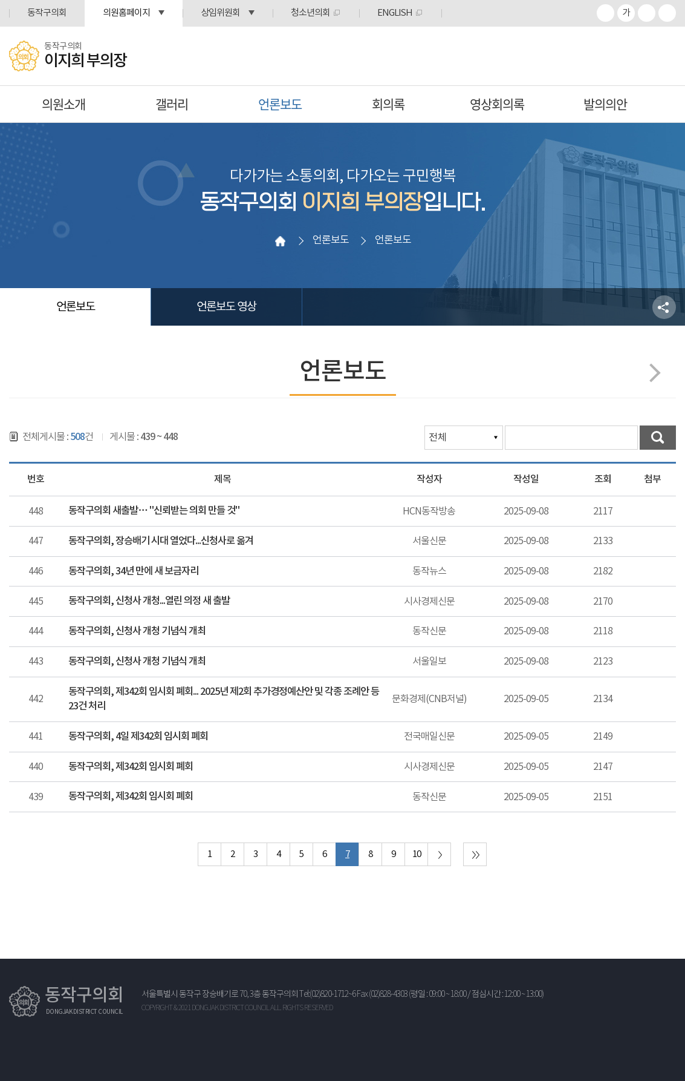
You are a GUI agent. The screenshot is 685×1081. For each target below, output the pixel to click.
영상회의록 (497, 103)
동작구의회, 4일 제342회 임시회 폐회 (138, 737)
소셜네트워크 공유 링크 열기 (664, 307)
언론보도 (280, 103)
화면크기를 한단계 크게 (605, 13)
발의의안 (605, 103)
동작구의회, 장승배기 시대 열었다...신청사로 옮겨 (160, 541)
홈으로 (280, 241)
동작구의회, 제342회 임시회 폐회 (130, 767)
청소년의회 (310, 13)
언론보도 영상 (226, 307)
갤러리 (171, 103)
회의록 (388, 103)
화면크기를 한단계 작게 (646, 13)
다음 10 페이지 (439, 854)
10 (416, 854)
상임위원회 (220, 13)
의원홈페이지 (126, 13)
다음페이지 (650, 372)
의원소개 (63, 103)
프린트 (667, 13)
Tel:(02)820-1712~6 (327, 994)
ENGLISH (394, 13)
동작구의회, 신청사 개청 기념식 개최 (137, 631)
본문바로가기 (0, 0)
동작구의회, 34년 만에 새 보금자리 (133, 571)
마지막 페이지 (475, 854)
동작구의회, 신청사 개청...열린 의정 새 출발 (149, 601)
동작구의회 (47, 13)
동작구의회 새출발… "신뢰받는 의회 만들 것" (153, 511)
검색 (658, 438)
